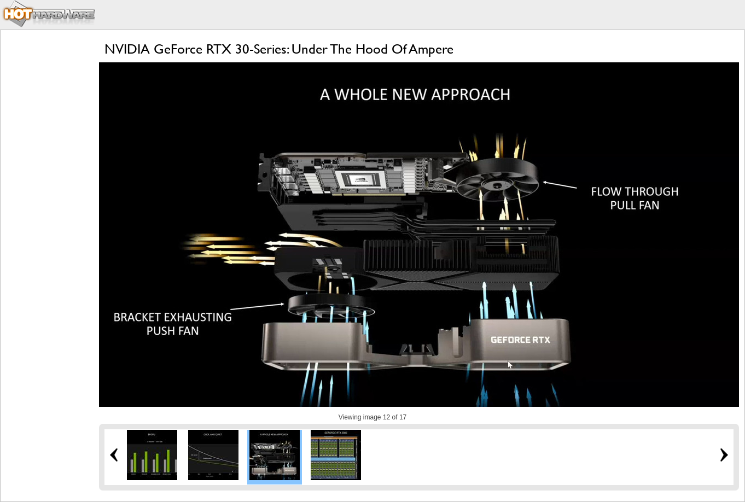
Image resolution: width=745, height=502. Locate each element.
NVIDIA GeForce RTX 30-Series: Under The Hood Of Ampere (278, 49)
